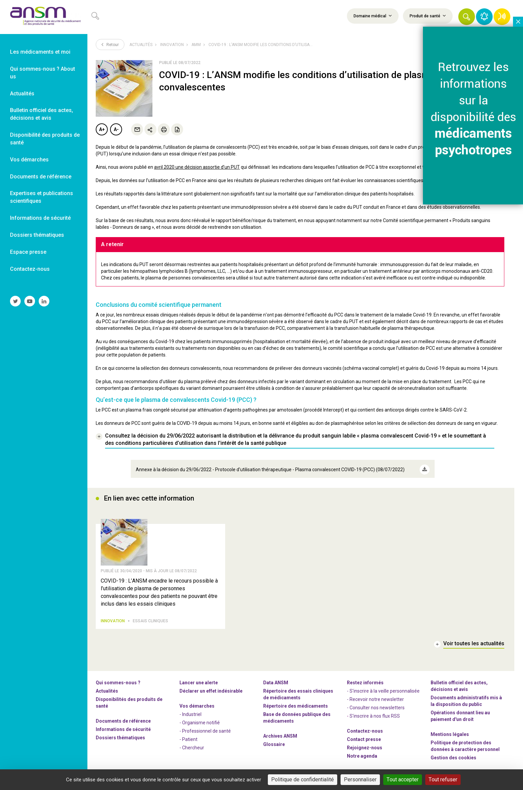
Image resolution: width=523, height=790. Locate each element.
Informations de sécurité (123, 728)
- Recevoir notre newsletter (375, 698)
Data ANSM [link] (275, 681)
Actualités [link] (22, 93)
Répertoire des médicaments (295, 705)
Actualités (140, 44)
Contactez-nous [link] (30, 269)
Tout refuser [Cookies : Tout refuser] (443, 779)
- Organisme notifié (199, 721)
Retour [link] (110, 44)
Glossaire (274, 743)
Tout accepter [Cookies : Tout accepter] (403, 779)
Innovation (172, 44)
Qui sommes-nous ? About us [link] (42, 73)
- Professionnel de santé (205, 730)
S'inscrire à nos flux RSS (375, 715)
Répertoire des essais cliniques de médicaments (298, 693)
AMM (196, 44)
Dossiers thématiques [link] (37, 235)
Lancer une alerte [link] (198, 681)
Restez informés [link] (365, 681)
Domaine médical (373, 15)
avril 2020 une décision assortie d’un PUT (197, 167)
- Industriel (190, 713)
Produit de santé (428, 15)
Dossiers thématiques (120, 736)
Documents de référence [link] (40, 176)
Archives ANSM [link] (280, 735)
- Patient (188, 738)
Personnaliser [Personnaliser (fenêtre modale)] (360, 779)
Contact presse (364, 738)
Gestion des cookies (453, 756)
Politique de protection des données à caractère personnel (465, 745)
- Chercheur (191, 746)
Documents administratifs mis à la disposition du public (466, 700)
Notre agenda (362, 755)
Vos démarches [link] (29, 159)
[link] (43, 17)
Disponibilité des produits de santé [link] (45, 139)
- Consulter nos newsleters (376, 706)
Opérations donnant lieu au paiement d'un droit (460, 715)
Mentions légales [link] (450, 733)
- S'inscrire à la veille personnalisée (383, 690)
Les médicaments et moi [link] (40, 52)
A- (116, 129)
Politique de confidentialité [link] (302, 779)
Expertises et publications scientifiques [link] (41, 197)
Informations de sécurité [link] (40, 218)
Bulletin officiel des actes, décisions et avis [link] (41, 114)
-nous (364, 746)
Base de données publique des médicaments (297, 717)
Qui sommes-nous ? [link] (118, 681)
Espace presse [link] (28, 252)
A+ (102, 129)
